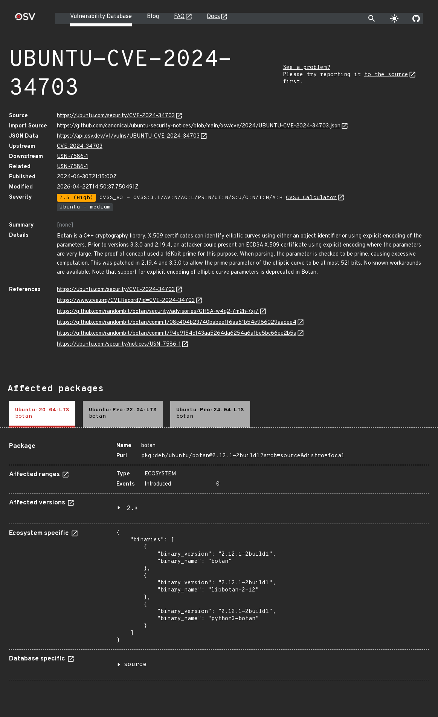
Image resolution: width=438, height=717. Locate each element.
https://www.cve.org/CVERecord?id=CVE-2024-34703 (126, 300)
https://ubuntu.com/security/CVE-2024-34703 (116, 116)
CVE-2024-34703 (79, 146)
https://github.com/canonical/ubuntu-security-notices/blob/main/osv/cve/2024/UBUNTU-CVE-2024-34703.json (198, 126)
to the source (386, 74)
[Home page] (25, 19)
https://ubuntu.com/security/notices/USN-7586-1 (119, 344)
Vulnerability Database (101, 16)
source (135, 664)
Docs (213, 16)
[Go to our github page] (416, 18)
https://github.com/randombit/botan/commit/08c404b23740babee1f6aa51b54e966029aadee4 (176, 322)
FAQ (179, 16)
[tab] (42, 414)
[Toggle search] (371, 18)
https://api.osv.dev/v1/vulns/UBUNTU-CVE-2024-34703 (128, 136)
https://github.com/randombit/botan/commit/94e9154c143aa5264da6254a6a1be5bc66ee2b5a (176, 333)
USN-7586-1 (72, 156)
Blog (153, 16)
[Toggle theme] (394, 18)
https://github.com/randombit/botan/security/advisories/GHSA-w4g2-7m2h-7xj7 (158, 311)
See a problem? (306, 67)
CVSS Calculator (311, 198)
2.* (132, 508)
